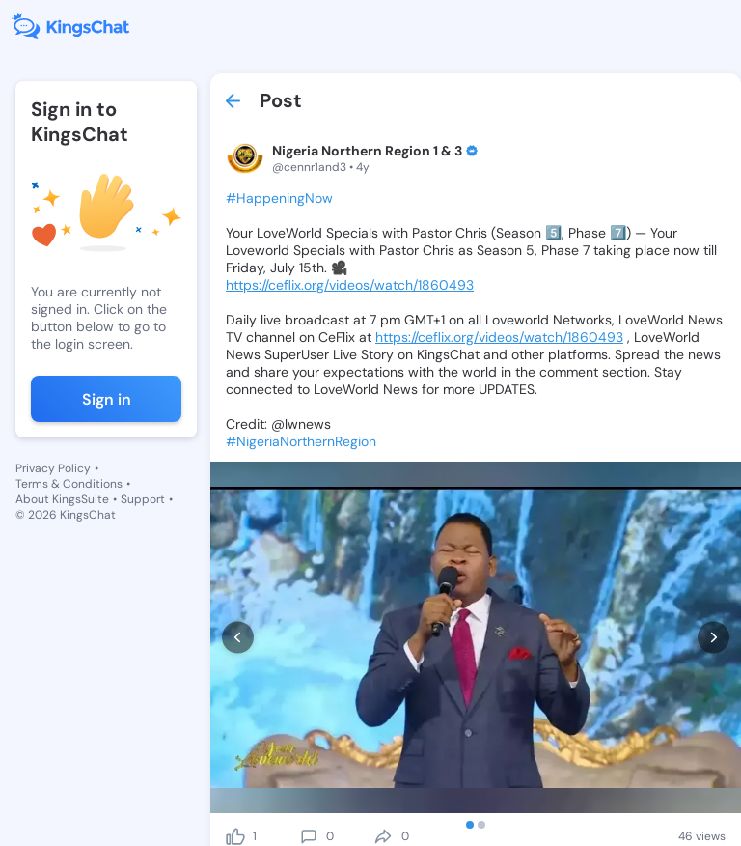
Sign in (106, 399)
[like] (235, 836)
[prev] (238, 637)
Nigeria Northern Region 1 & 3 (367, 150)
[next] (713, 637)
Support (143, 499)
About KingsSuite (62, 499)
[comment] (308, 836)
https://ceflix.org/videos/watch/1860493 (350, 285)
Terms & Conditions (69, 484)
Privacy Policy (53, 468)
